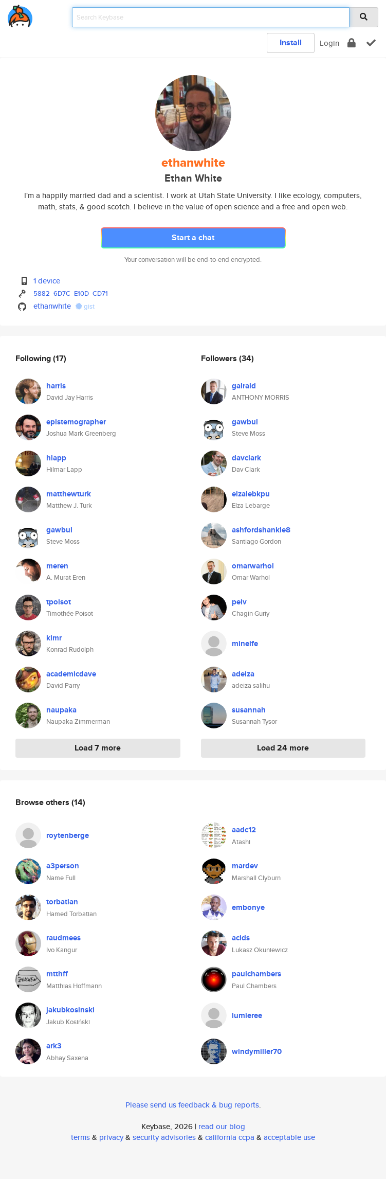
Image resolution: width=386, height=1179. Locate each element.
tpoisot (58, 602)
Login (329, 43)
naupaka (61, 710)
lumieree (247, 1015)
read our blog (221, 1126)
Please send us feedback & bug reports (192, 1104)
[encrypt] (351, 43)
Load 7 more (98, 748)
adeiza (243, 674)
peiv (239, 602)
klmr (54, 638)
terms (80, 1137)
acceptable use (289, 1137)
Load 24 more (283, 748)
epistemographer (76, 421)
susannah (249, 710)
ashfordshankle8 (261, 529)
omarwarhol (253, 565)
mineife (245, 643)
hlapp (56, 457)
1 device (46, 280)
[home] (20, 14)
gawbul (59, 529)
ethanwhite (52, 305)
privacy (111, 1137)
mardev (245, 865)
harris (56, 385)
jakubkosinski (70, 1009)
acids (241, 937)
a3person (62, 865)
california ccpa (229, 1137)
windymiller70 (257, 1051)
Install (291, 42)
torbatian (62, 901)
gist (85, 306)
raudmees (63, 937)
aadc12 (244, 829)
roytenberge (67, 835)
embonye (248, 907)
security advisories (164, 1137)
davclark (246, 457)
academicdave (71, 674)
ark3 (54, 1045)
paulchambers (256, 973)
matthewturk (68, 493)
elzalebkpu (251, 493)
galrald (244, 385)
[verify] (371, 43)
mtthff (57, 973)
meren (57, 565)
